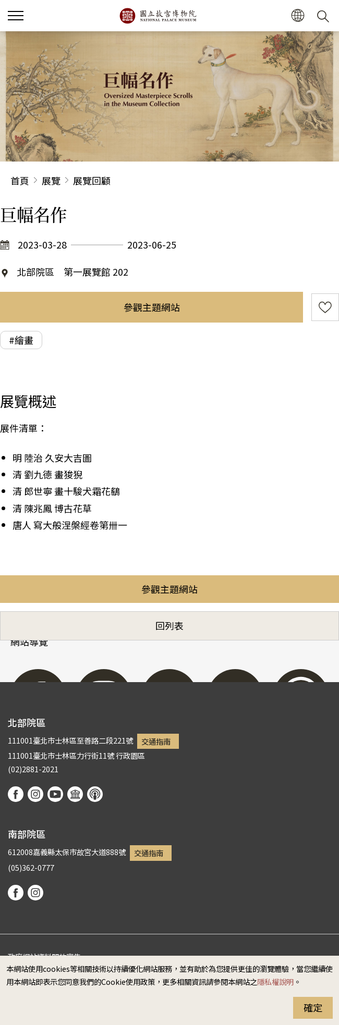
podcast (95, 794)
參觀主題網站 (152, 307)
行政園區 (130, 755)
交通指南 (156, 741)
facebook (15, 794)
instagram (35, 794)
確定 (313, 1007)
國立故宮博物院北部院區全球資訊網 (158, 15)
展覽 (51, 180)
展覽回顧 (92, 180)
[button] (15, 15)
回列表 (169, 625)
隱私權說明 (275, 981)
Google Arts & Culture (75, 794)
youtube (55, 794)
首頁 (19, 180)
